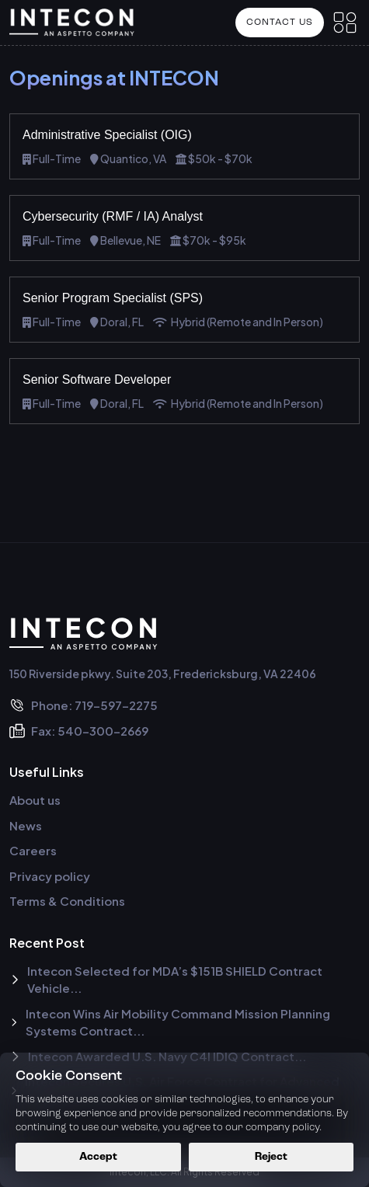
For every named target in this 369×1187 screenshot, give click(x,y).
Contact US (279, 22)
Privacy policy (49, 875)
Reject (271, 1157)
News (25, 825)
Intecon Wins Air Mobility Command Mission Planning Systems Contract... (169, 1022)
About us (35, 799)
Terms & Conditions (67, 900)
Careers (33, 850)
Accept (98, 1157)
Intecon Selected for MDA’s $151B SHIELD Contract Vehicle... (165, 979)
